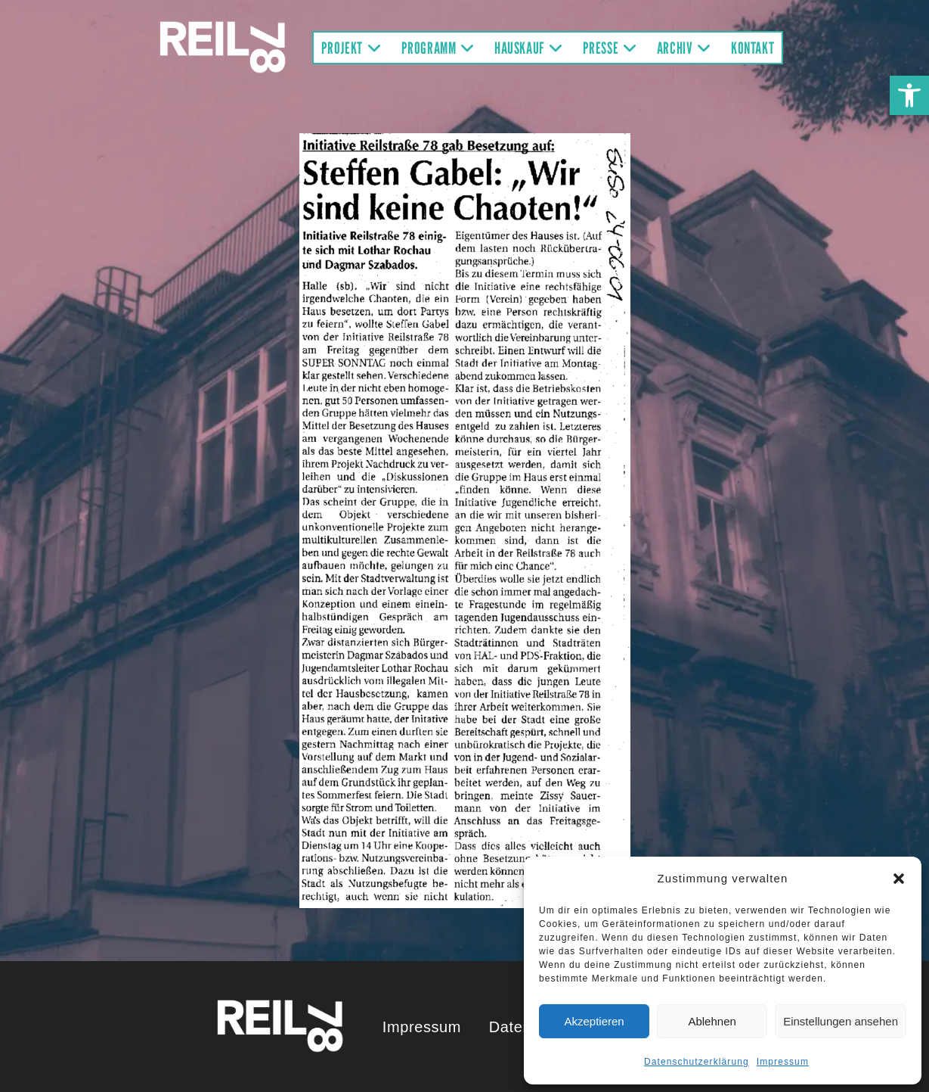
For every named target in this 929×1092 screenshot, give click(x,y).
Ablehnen (711, 1021)
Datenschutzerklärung (696, 1061)
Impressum (783, 1061)
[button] (909, 95)
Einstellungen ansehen (840, 1021)
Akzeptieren (594, 1021)
